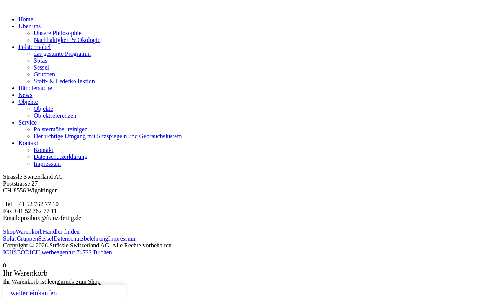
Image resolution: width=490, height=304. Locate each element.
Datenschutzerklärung (60, 157)
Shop (9, 231)
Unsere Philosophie (58, 33)
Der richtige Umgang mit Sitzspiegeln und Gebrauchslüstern (108, 136)
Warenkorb (29, 231)
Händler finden (61, 231)
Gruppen (44, 74)
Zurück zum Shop (79, 281)
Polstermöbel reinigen (61, 129)
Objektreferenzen (55, 115)
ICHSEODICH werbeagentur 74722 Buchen (57, 252)
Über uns (29, 26)
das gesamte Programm (62, 53)
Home (25, 19)
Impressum (47, 163)
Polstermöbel (34, 47)
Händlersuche (35, 88)
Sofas (40, 60)
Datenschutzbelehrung (81, 238)
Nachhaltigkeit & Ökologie (67, 40)
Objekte (28, 102)
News (25, 95)
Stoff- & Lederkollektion (64, 81)
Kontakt (28, 143)
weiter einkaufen (34, 293)
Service (27, 122)
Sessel (41, 67)
